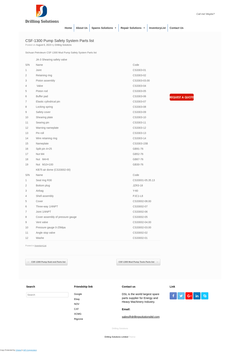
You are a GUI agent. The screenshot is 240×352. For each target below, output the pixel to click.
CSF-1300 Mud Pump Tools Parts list (138, 262)
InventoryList (157, 27)
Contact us (177, 27)
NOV (76, 304)
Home (68, 27)
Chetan (18, 350)
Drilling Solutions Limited (116, 337)
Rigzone (78, 319)
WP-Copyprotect (30, 350)
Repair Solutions (131, 27)
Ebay (77, 299)
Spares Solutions (102, 27)
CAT (76, 309)
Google (78, 294)
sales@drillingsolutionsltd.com (141, 316)
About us (82, 27)
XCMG (77, 313)
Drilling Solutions (63, 45)
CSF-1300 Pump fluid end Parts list (46, 262)
